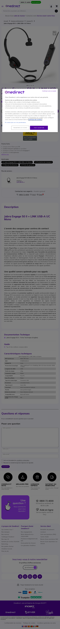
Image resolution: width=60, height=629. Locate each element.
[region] (30, 110)
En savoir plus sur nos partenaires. (15, 122)
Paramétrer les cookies (20, 127)
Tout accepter (39, 127)
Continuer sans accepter (49, 91)
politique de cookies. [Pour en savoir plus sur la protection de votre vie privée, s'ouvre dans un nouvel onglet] (35, 119)
